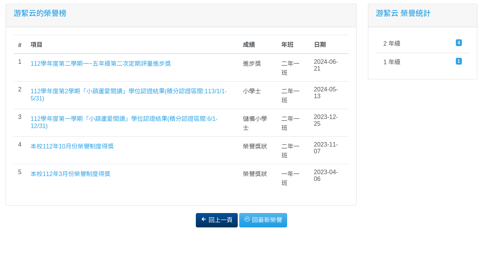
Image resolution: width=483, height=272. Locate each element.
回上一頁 (216, 219)
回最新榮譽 (263, 219)
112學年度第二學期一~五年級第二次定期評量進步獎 (101, 63)
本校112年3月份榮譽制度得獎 (71, 174)
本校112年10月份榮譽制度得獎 (72, 146)
